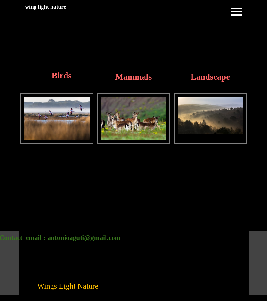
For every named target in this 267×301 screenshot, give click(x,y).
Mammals (133, 77)
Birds (61, 75)
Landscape (210, 77)
